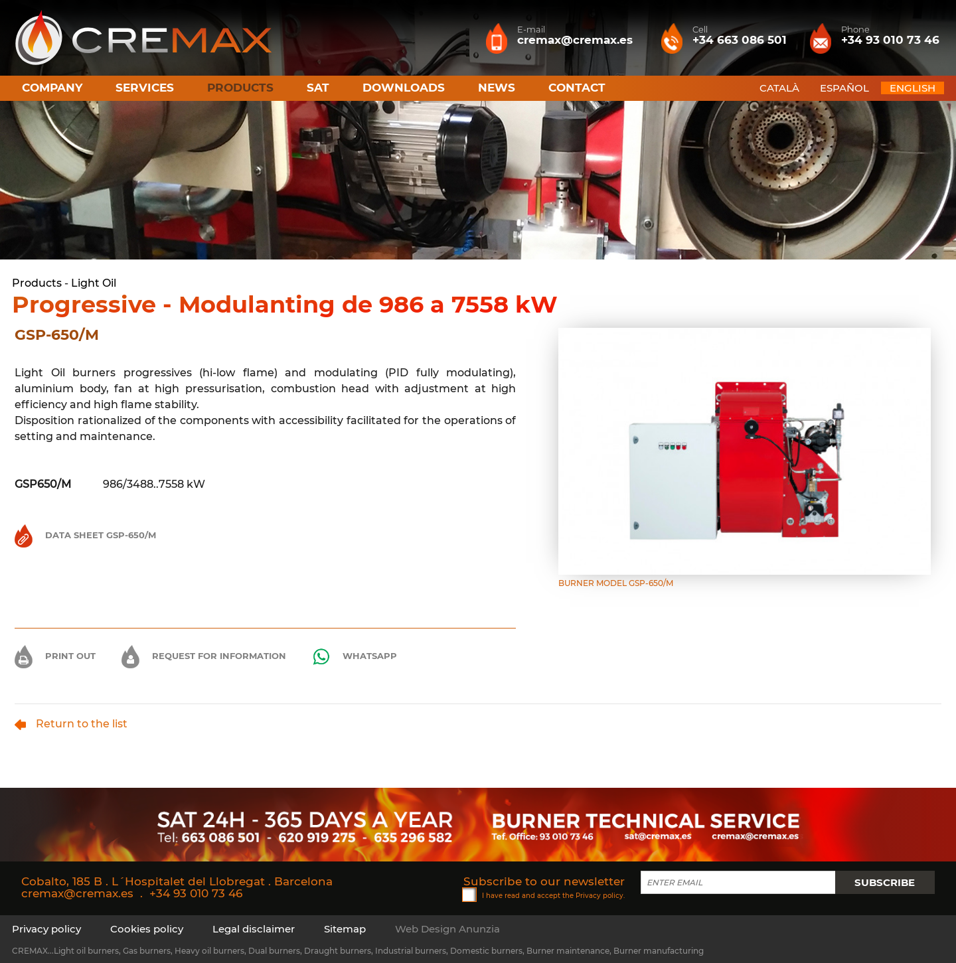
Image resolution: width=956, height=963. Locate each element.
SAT (318, 87)
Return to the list (71, 723)
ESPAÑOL (844, 88)
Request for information (203, 655)
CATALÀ (779, 88)
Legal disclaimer (253, 929)
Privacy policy (599, 895)
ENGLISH (912, 88)
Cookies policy (146, 929)
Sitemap (345, 929)
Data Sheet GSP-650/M (85, 535)
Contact (576, 87)
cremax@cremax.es (77, 893)
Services (145, 87)
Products (37, 283)
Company (52, 87)
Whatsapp (354, 657)
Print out (55, 655)
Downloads (403, 87)
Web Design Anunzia (447, 929)
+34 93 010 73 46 (195, 893)
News (496, 87)
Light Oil (93, 283)
